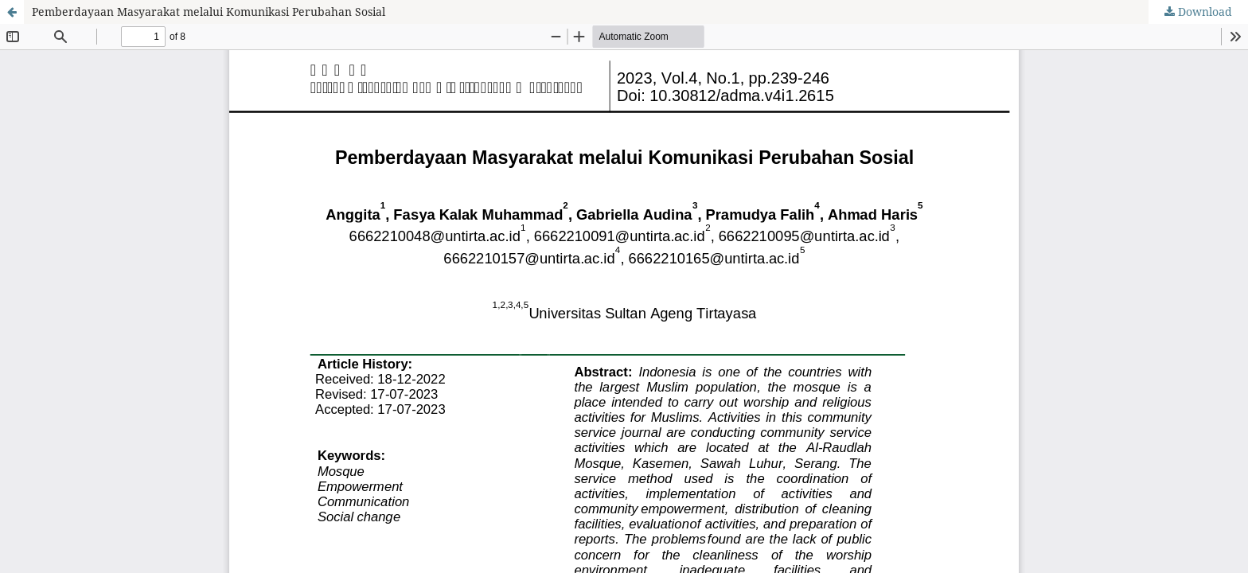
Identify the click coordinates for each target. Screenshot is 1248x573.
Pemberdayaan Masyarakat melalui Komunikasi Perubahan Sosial (208, 11)
